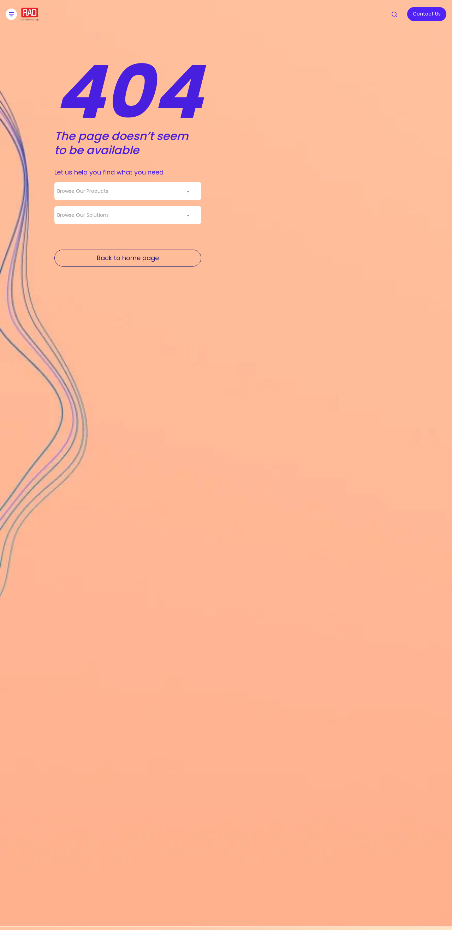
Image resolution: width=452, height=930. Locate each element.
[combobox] (127, 191)
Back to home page (128, 257)
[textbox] (84, 191)
